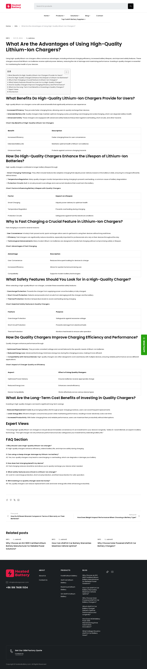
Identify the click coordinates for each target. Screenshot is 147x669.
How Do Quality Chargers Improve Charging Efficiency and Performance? (37, 85)
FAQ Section (13, 92)
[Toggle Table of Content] (65, 72)
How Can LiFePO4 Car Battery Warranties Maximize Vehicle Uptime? (71, 544)
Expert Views (13, 89)
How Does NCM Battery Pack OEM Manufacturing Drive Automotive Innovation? (91, 623)
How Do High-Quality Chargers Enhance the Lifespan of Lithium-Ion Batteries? (38, 78)
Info (16, 26)
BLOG (84, 570)
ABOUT (42, 570)
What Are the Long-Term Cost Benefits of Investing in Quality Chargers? (36, 87)
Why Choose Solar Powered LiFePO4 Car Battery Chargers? (90, 600)
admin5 (18, 539)
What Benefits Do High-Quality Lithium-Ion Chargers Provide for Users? (35, 75)
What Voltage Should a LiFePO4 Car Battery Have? (91, 633)
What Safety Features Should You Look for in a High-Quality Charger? (35, 82)
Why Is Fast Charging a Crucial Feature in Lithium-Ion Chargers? (33, 80)
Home (8, 26)
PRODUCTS (65, 570)
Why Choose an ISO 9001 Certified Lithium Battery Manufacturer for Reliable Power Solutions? (26, 546)
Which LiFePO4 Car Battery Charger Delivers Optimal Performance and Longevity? (89, 610)
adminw (31, 38)
